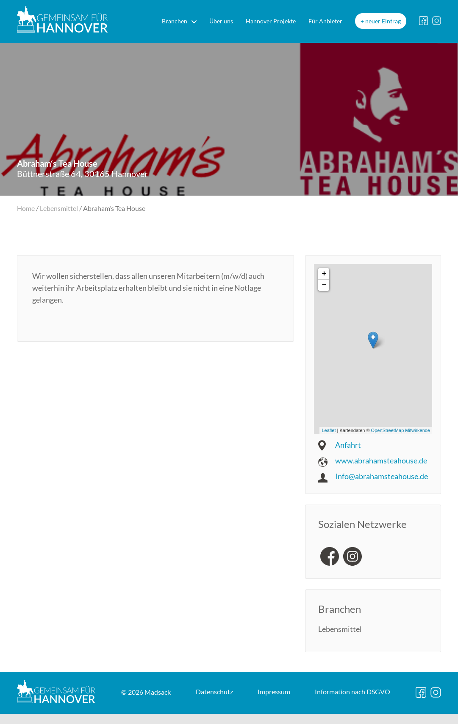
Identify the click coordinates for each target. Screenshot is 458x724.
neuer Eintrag (383, 21)
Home (26, 208)
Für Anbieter (325, 21)
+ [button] (324, 274)
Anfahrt (348, 444)
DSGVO (276, 714)
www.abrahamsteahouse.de (381, 460)
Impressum (196, 714)
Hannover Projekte (271, 21)
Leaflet (329, 430)
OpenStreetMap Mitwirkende (400, 430)
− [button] (324, 285)
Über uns (221, 21)
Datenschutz (136, 714)
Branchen (174, 21)
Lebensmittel (59, 208)
